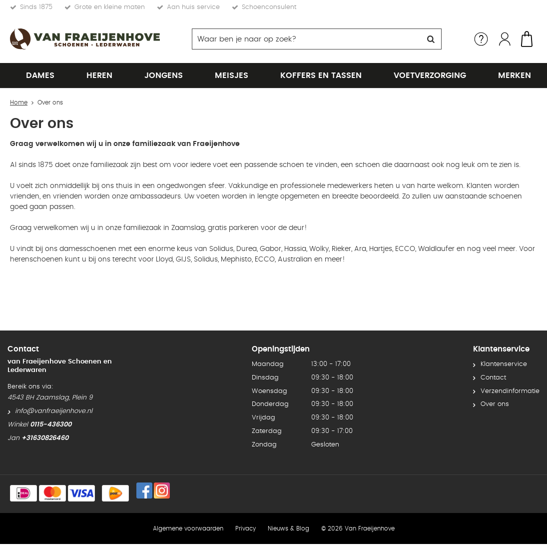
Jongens (163, 76)
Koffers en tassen (321, 76)
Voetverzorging (430, 76)
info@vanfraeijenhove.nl (53, 389)
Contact (493, 356)
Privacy (245, 507)
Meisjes (231, 76)
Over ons (495, 383)
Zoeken (431, 39)
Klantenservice (504, 343)
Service (481, 39)
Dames (40, 76)
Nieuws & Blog (288, 507)
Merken (514, 76)
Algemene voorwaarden (188, 507)
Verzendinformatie (510, 369)
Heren (99, 76)
